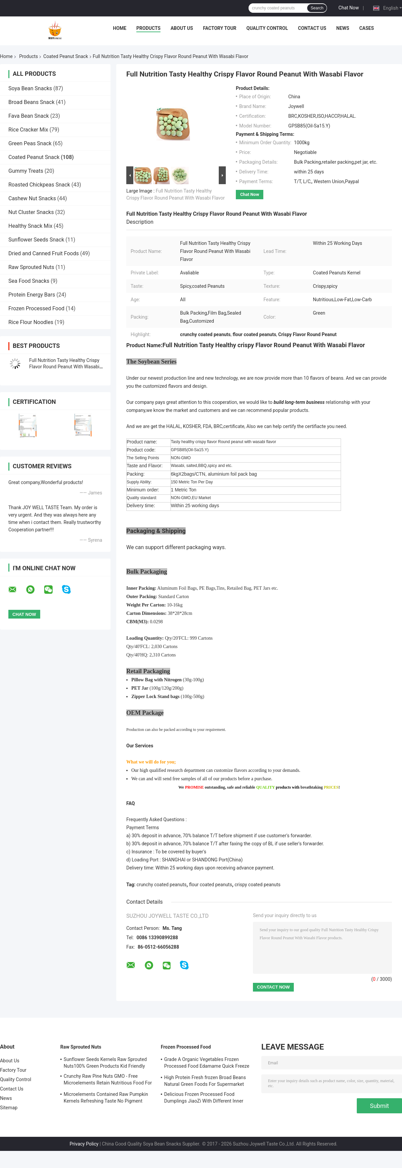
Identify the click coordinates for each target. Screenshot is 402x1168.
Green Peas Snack (30, 143)
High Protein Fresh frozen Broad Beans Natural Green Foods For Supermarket (205, 1081)
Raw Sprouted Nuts (31, 267)
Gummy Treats (25, 171)
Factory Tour (220, 28)
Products (148, 28)
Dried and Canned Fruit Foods (43, 253)
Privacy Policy (84, 1144)
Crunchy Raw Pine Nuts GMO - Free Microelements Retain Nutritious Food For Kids (108, 1080)
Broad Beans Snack (31, 102)
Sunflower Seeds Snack (36, 239)
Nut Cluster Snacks (31, 212)
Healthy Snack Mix (30, 226)
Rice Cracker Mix (28, 129)
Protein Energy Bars (31, 294)
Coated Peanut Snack (65, 56)
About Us (182, 28)
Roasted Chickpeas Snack (39, 184)
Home (119, 28)
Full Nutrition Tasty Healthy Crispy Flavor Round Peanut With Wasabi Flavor (64, 367)
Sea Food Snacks (28, 281)
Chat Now (348, 7)
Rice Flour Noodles (30, 322)
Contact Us (312, 28)
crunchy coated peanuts (162, 884)
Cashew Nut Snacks (32, 198)
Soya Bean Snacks (30, 88)
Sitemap (8, 1107)
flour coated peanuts (210, 884)
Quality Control (267, 28)
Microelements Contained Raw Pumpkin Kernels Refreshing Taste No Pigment (106, 1098)
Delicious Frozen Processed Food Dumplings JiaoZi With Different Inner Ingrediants (203, 1099)
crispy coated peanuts (257, 884)
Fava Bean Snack (28, 116)
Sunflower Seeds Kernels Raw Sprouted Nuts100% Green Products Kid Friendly (105, 1063)
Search (317, 8)
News (342, 28)
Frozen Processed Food (36, 308)
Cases (366, 28)
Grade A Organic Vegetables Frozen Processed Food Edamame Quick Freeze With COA (206, 1064)
